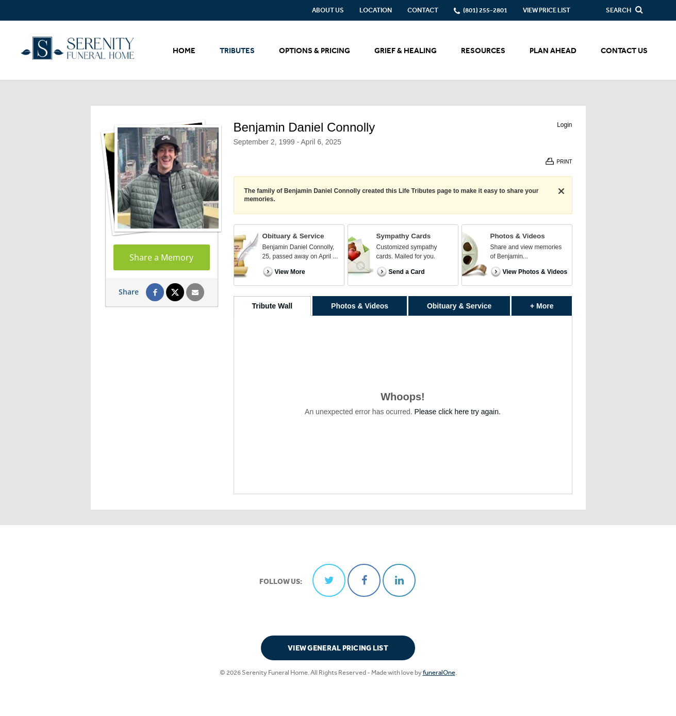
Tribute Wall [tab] (272, 306)
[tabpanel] (403, 404)
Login (564, 124)
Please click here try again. (458, 412)
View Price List (546, 10)
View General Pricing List (338, 648)
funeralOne (439, 672)
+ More (551, 303)
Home (184, 50)
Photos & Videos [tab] (359, 306)
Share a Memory (161, 257)
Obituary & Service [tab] (459, 306)
